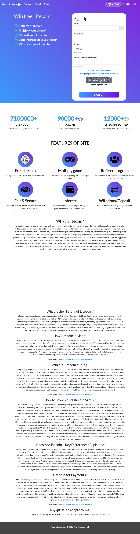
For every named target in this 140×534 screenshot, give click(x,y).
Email (76, 23)
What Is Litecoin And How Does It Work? (75, 359)
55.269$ (113, 4)
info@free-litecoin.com (99, 514)
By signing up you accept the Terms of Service (99, 73)
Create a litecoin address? (99, 70)
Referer (77, 44)
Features (28, 4)
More (46, 4)
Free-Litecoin (11, 4)
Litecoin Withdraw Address (85, 57)
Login (134, 4)
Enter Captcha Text (99, 84)
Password (78, 34)
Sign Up (126, 4)
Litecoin (38, 4)
